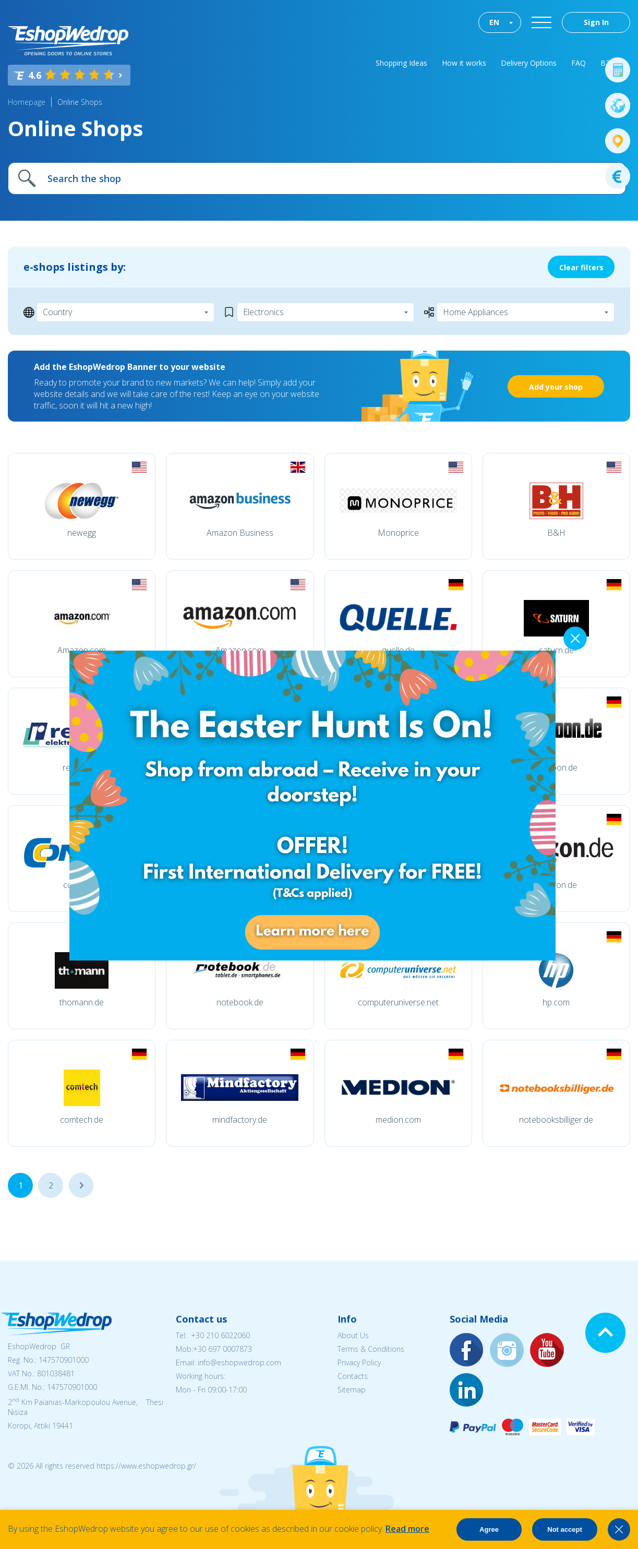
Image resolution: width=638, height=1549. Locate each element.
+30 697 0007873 (222, 1349)
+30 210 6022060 (220, 1335)
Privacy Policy (359, 1362)
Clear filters (581, 267)
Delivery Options (529, 63)
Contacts (353, 1376)
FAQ (578, 63)
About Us (353, 1335)
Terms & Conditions (371, 1349)
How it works (464, 63)
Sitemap (352, 1390)
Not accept (564, 1529)
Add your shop (556, 387)
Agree (489, 1529)
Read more (407, 1528)
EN (494, 22)
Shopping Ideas (401, 63)
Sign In (596, 22)
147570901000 (64, 1360)
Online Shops (79, 102)
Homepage (26, 102)
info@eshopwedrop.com (239, 1362)
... (81, 1185)
